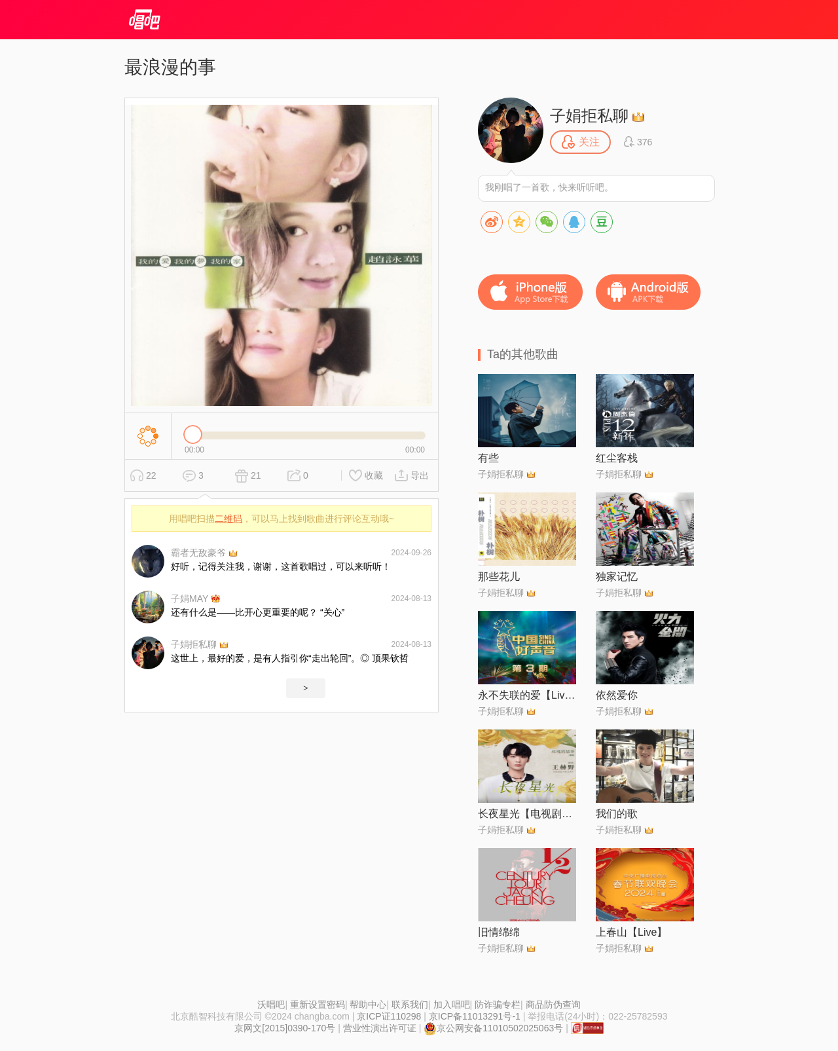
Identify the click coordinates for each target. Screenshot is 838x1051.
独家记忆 (617, 576)
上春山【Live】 (631, 932)
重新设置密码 (317, 1004)
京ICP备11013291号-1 (474, 1016)
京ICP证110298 (389, 1016)
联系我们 (410, 1004)
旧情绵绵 (499, 932)
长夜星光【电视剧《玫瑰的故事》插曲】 (527, 813)
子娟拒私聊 (194, 644)
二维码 (228, 518)
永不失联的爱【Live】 (527, 695)
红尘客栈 (617, 458)
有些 (488, 458)
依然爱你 (617, 695)
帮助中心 (368, 1004)
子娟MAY (189, 598)
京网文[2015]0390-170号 (284, 1028)
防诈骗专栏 (497, 1004)
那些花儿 (499, 576)
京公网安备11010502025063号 (493, 1028)
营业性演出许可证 (379, 1028)
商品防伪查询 (553, 1004)
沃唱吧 (271, 1004)
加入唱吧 (451, 1004)
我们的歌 (617, 813)
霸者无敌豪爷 (198, 552)
